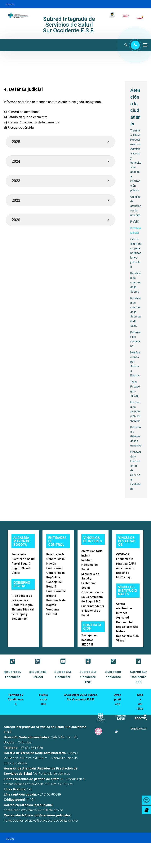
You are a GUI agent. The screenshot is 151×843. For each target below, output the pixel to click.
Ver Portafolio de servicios (51, 773)
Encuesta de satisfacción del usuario (135, 411)
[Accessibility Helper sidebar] (146, 800)
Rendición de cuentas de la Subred (135, 282)
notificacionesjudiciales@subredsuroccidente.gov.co (41, 820)
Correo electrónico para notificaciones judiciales (135, 252)
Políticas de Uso (43, 699)
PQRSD (134, 221)
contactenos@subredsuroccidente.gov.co (33, 810)
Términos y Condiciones (15, 699)
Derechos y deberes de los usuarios (135, 436)
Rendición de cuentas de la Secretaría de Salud (135, 311)
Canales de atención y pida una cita (135, 206)
